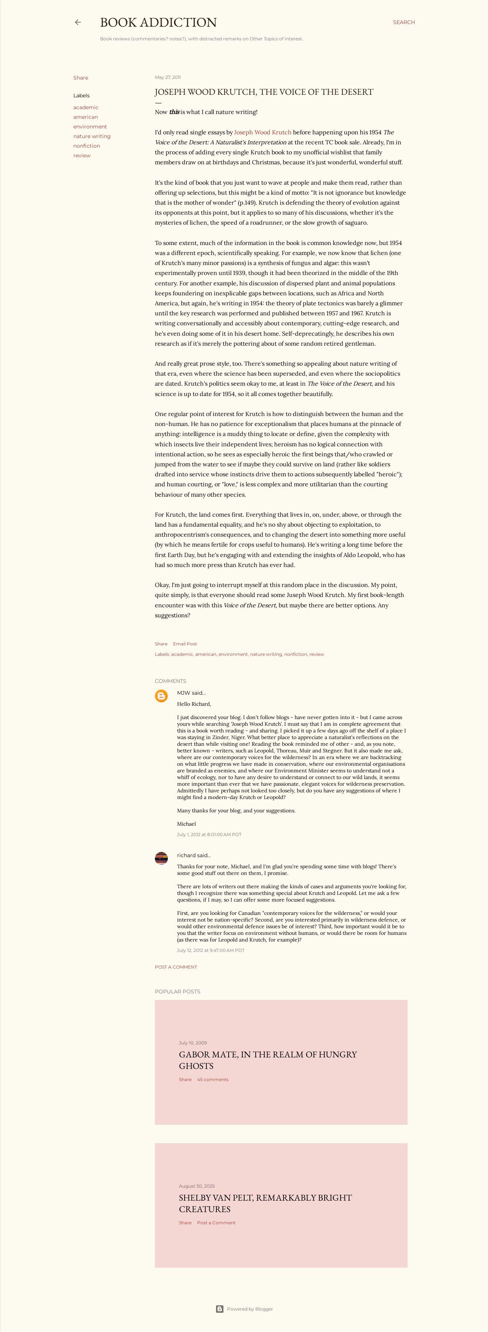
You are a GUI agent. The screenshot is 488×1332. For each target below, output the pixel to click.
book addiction (158, 22)
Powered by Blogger (244, 1309)
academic (86, 107)
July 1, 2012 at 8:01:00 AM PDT (209, 834)
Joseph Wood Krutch (263, 132)
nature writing (92, 136)
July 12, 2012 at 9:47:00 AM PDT (211, 950)
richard (186, 855)
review (81, 155)
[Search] (404, 22)
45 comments (213, 1079)
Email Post (185, 644)
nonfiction (86, 145)
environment (90, 126)
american (85, 117)
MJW (183, 693)
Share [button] (80, 77)
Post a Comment (176, 967)
